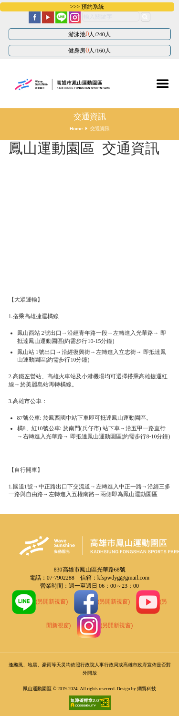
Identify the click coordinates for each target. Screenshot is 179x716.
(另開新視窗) (40, 601)
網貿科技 (146, 688)
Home (76, 128)
